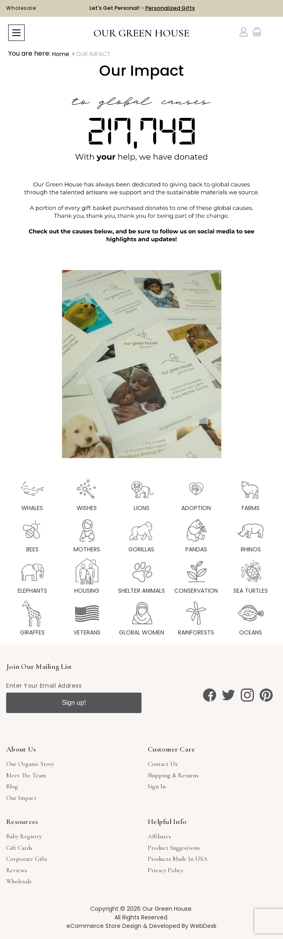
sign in (157, 786)
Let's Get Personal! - (142, 8)
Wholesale (21, 8)
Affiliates (159, 836)
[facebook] (209, 695)
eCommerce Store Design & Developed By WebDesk (141, 926)
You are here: (29, 53)
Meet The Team (26, 775)
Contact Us (163, 763)
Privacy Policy (165, 870)
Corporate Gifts (26, 858)
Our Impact (21, 797)
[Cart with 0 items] (270, 32)
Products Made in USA (178, 858)
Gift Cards (19, 847)
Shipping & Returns (173, 775)
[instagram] (247, 695)
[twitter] (228, 695)
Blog (12, 786)
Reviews (16, 870)
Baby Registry (24, 836)
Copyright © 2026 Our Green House (141, 909)
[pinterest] (266, 695)
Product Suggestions (174, 847)
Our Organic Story (30, 763)
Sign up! (74, 702)
